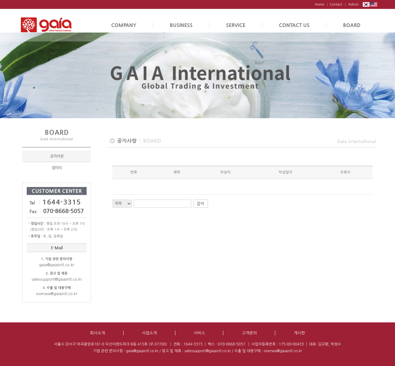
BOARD (352, 25)
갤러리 (57, 168)
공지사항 (57, 156)
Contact (336, 4)
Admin (353, 4)
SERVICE (235, 25)
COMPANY (123, 25)
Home (319, 4)
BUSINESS (181, 25)
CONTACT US (294, 25)
